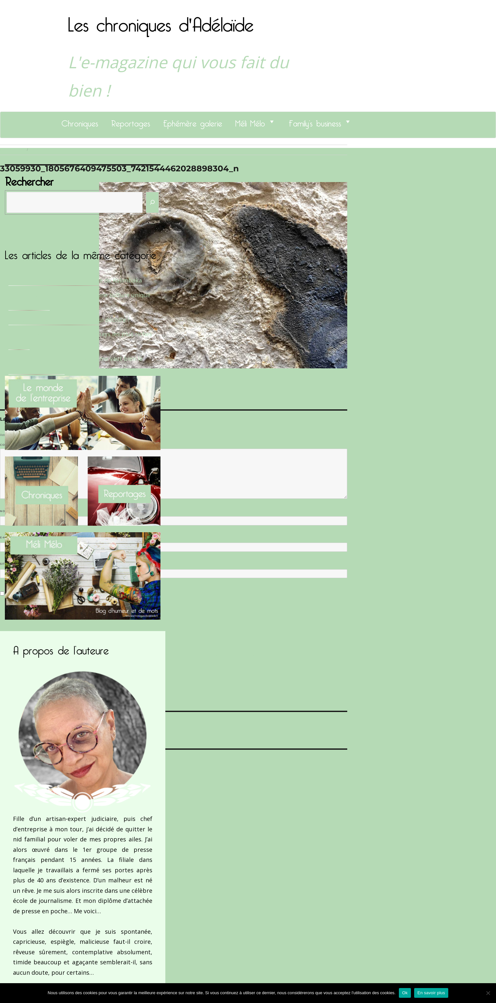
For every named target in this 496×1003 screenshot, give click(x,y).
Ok (405, 992)
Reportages (130, 121)
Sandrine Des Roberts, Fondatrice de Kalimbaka (75, 280)
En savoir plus (431, 992)
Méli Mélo (250, 121)
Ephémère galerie (192, 121)
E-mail (7, 537)
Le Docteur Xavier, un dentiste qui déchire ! (68, 319)
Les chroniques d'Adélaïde (161, 20)
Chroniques (79, 121)
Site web (7, 563)
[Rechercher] (152, 202)
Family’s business (315, 121)
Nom (5, 511)
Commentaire (13, 444)
